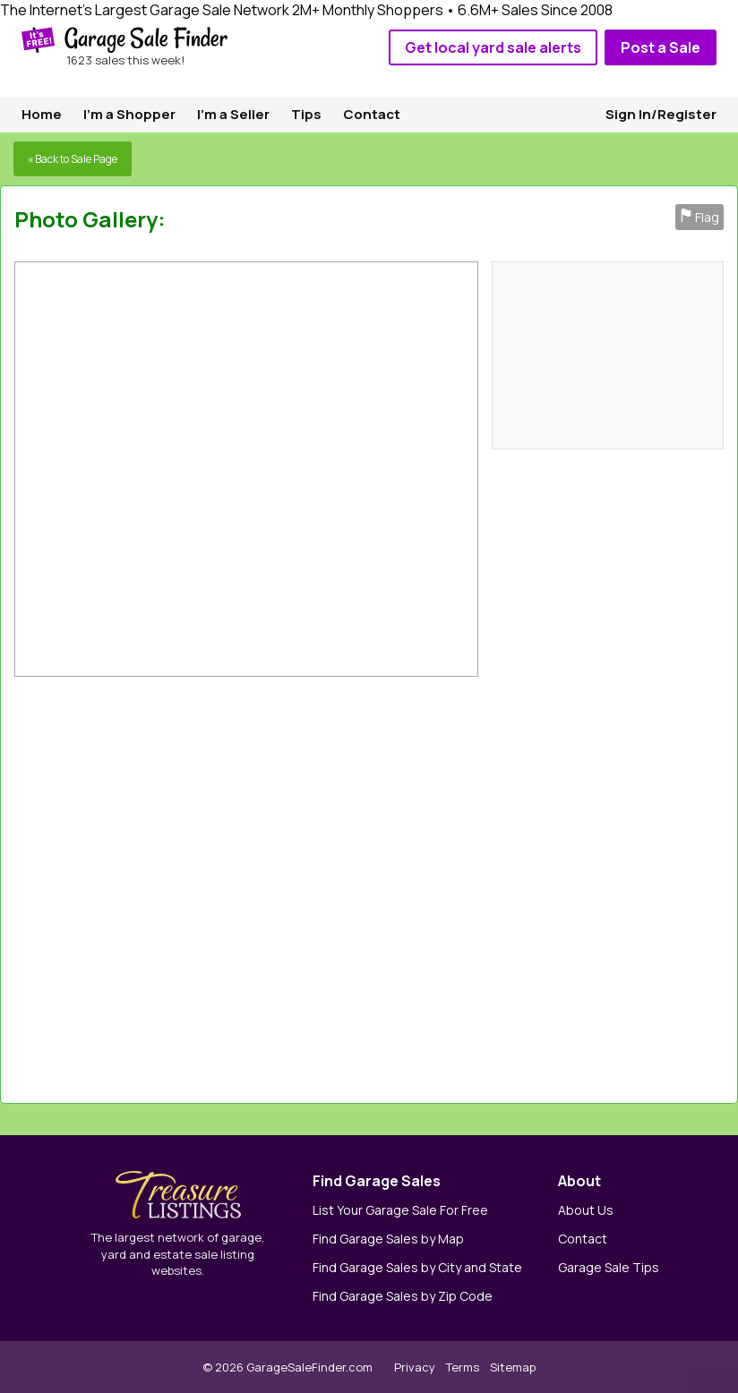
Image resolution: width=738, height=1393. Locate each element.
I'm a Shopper (129, 114)
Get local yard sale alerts (493, 47)
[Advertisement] (523, 885)
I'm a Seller (233, 114)
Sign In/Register (661, 114)
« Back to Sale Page (72, 159)
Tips (306, 114)
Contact (371, 114)
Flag (699, 217)
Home (41, 114)
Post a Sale (660, 47)
